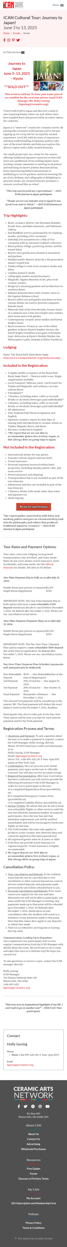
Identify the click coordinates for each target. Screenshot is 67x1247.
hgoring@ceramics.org (33, 104)
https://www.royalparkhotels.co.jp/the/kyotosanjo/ (31, 358)
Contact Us (33, 1139)
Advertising (33, 1144)
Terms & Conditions (33, 1227)
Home (6, 33)
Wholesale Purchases (33, 1149)
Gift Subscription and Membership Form (33, 1203)
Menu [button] (58, 5)
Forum (33, 1173)
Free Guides (33, 1168)
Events (17, 33)
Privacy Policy (34, 1222)
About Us (33, 1134)
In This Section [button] (13, 52)
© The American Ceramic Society (33, 1238)
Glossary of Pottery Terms (33, 1178)
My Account (34, 1198)
